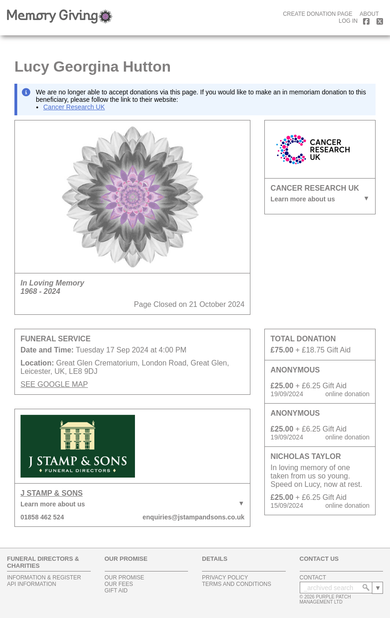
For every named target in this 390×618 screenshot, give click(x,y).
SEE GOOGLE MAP (54, 384)
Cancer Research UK (74, 107)
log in (348, 21)
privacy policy (225, 577)
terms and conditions (236, 584)
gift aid (116, 590)
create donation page (317, 14)
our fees (119, 584)
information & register (44, 577)
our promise (124, 577)
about (369, 14)
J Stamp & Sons (51, 493)
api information (31, 584)
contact (313, 577)
